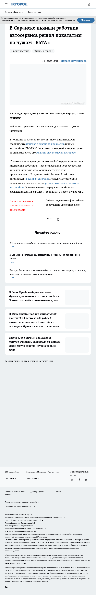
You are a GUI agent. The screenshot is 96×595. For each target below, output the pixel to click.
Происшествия (20, 51)
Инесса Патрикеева (73, 60)
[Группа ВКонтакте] (72, 480)
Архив (58, 492)
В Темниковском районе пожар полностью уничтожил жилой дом (48, 245)
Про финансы (10, 478)
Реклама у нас (34, 12)
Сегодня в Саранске (14, 12)
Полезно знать (32, 478)
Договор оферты (37, 492)
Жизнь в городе (43, 51)
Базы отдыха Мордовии (36, 472)
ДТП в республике (12, 472)
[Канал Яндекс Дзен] (86, 480)
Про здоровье (53, 472)
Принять (85, 20)
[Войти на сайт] (89, 4)
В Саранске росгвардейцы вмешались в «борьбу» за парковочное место (48, 258)
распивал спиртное (37, 178)
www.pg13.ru (33, 502)
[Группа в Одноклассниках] (79, 480)
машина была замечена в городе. (56, 152)
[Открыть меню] (6, 4)
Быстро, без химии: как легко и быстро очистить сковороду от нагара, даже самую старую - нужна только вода (48, 274)
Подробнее (21, 563)
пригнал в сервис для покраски (45, 144)
